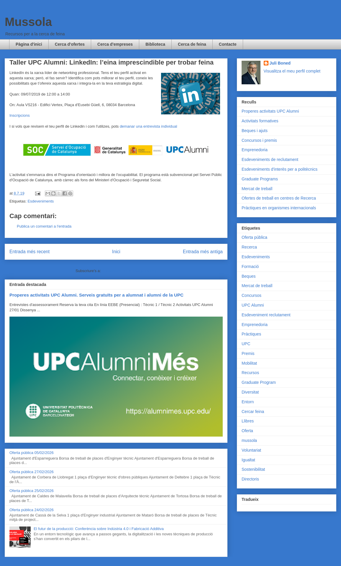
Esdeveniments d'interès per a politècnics (279, 169)
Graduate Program (259, 382)
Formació (250, 266)
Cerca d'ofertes (70, 44)
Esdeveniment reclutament (266, 314)
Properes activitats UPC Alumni (270, 111)
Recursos (250, 372)
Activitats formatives (260, 121)
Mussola (28, 21)
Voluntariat (251, 450)
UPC (246, 343)
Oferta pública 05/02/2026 (31, 452)
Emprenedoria (255, 149)
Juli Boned (280, 63)
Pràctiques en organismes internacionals (279, 207)
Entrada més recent (29, 251)
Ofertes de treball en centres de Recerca (279, 198)
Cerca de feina (192, 44)
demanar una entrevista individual (148, 126)
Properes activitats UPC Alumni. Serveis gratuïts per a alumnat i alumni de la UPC (96, 294)
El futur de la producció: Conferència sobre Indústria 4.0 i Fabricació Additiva (99, 528)
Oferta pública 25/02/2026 (31, 490)
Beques (248, 276)
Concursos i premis (259, 140)
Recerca (249, 247)
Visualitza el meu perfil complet (292, 71)
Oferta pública (254, 237)
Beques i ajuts (255, 130)
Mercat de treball (257, 188)
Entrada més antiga (203, 251)
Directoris (250, 479)
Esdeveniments (40, 201)
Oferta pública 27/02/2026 (31, 472)
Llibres (248, 421)
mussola (249, 440)
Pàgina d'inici (29, 44)
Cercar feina (253, 411)
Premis (248, 353)
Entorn (248, 401)
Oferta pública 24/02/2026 (31, 510)
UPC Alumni (253, 305)
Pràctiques (251, 334)
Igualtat (248, 460)
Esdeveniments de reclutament (270, 159)
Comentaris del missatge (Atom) (129, 271)
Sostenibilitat (253, 469)
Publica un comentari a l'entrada (44, 226)
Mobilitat (249, 363)
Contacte (228, 44)
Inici (116, 251)
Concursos (251, 295)
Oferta (247, 430)
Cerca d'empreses (115, 44)
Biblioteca (155, 44)
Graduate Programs (260, 179)
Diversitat (250, 392)
